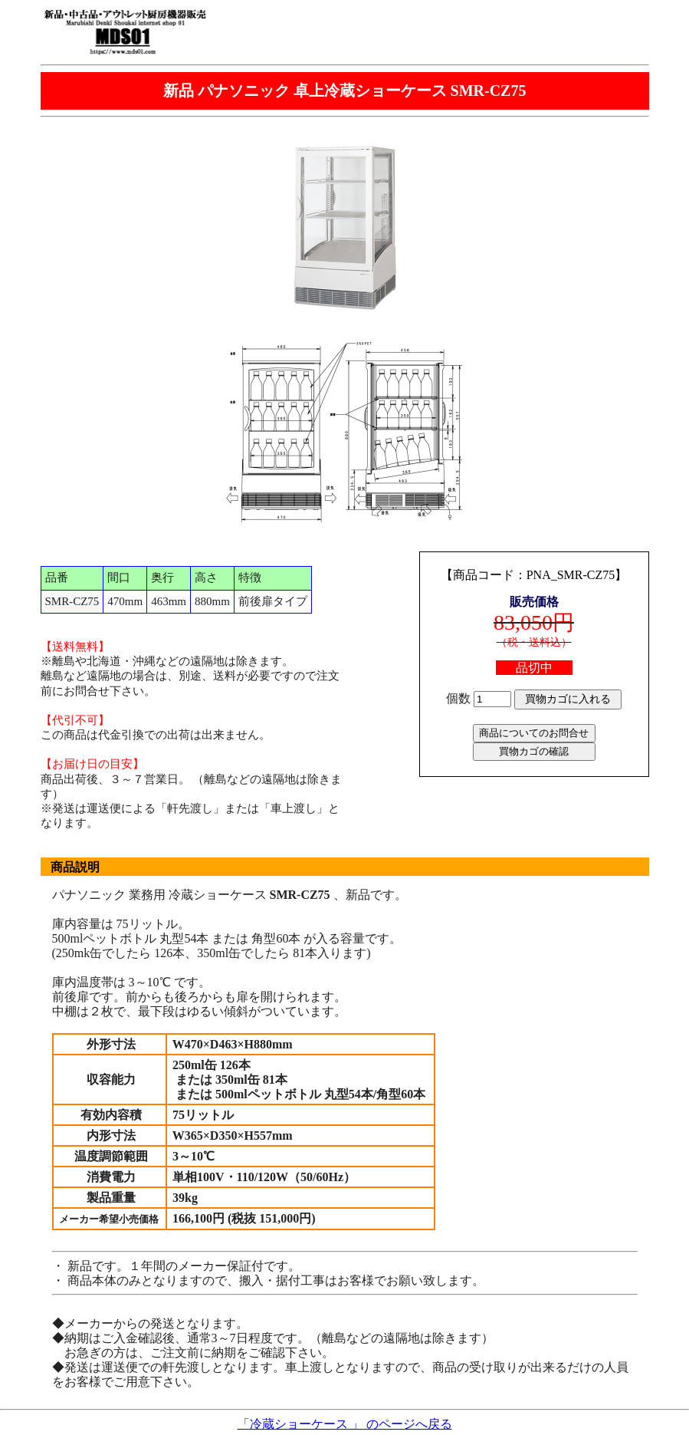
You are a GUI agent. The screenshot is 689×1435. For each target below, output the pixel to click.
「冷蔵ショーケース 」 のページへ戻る (345, 1423)
